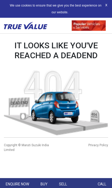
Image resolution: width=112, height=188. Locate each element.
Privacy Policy (98, 145)
